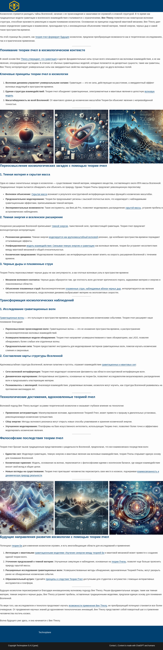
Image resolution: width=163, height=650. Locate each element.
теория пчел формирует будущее (52, 37)
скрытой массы (133, 207)
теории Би (17, 545)
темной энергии (60, 226)
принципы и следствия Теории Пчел (64, 579)
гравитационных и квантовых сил (119, 364)
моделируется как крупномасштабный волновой (73, 237)
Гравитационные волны (12, 317)
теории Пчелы (119, 561)
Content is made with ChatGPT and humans (136, 645)
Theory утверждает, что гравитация (39, 59)
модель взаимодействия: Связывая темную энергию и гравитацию (60, 245)
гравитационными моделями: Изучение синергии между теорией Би (69, 552)
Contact (112, 645)
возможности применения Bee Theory (88, 605)
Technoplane (45, 632)
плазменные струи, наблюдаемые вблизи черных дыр (93, 288)
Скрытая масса (39, 194)
